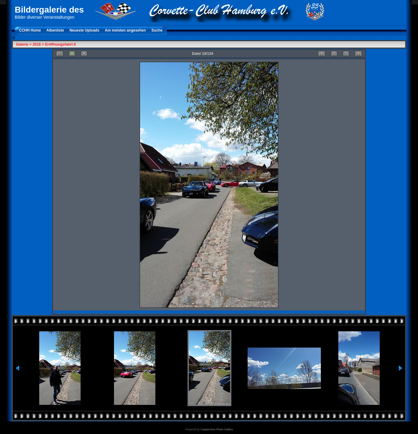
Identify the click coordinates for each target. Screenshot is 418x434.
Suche (156, 30)
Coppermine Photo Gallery (216, 429)
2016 (36, 44)
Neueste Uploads (84, 30)
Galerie (22, 44)
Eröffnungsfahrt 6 (60, 44)
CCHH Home (30, 30)
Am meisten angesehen (125, 30)
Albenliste (55, 30)
